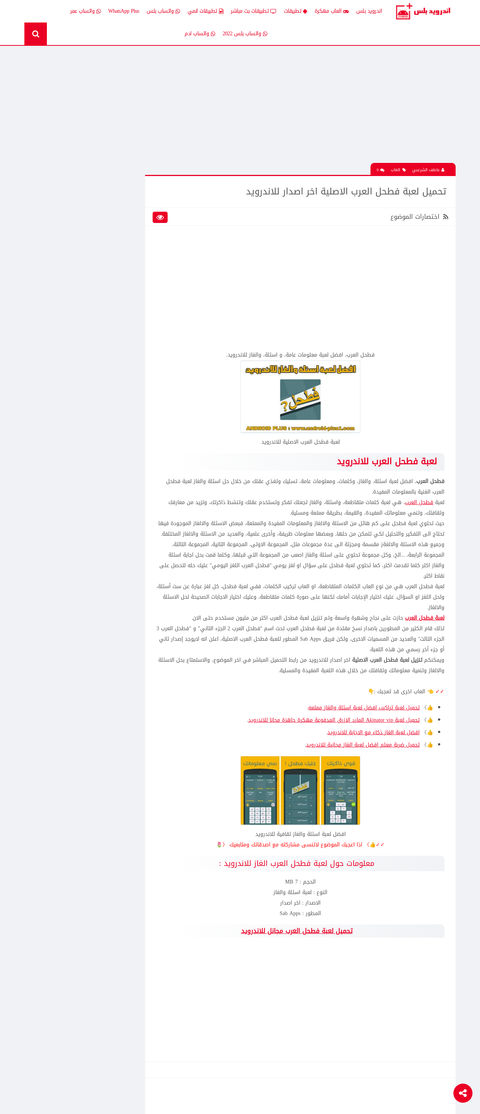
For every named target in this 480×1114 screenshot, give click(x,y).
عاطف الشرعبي (428, 169)
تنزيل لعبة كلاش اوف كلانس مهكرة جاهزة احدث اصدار (72, 474)
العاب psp (67, 228)
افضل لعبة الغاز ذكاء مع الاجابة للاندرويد (373, 742)
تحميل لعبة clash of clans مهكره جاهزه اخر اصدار (70, 369)
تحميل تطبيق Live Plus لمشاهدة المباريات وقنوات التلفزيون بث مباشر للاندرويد (73, 633)
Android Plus (424, 11)
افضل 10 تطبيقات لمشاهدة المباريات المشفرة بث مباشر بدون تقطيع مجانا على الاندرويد (72, 554)
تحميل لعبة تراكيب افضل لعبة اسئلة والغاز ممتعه (364, 717)
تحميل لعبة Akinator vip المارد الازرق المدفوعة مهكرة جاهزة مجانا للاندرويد (334, 730)
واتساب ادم (199, 34)
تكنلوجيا (123, 281)
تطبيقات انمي (206, 11)
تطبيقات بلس (63, 255)
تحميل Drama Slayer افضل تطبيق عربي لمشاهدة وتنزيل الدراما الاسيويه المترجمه (70, 581)
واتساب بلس (163, 11)
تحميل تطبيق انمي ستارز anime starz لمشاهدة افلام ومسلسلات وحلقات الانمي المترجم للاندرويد (72, 395)
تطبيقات (295, 11)
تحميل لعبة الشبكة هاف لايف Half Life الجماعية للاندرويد (70, 421)
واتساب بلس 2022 (245, 34)
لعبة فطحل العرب (424, 628)
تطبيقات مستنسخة (57, 267)
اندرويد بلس (369, 11)
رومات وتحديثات (115, 294)
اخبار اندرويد (64, 202)
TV (74, 307)
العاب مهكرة (332, 11)
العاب (398, 169)
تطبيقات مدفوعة (114, 267)
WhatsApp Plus (124, 11)
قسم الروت (120, 307)
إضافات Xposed (116, 215)
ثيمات (71, 281)
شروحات (68, 294)
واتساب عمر (85, 11)
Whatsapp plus (117, 320)
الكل (127, 202)
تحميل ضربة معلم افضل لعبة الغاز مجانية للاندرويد (363, 755)
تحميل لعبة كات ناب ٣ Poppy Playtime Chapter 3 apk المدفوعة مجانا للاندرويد (70, 154)
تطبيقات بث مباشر (253, 11)
